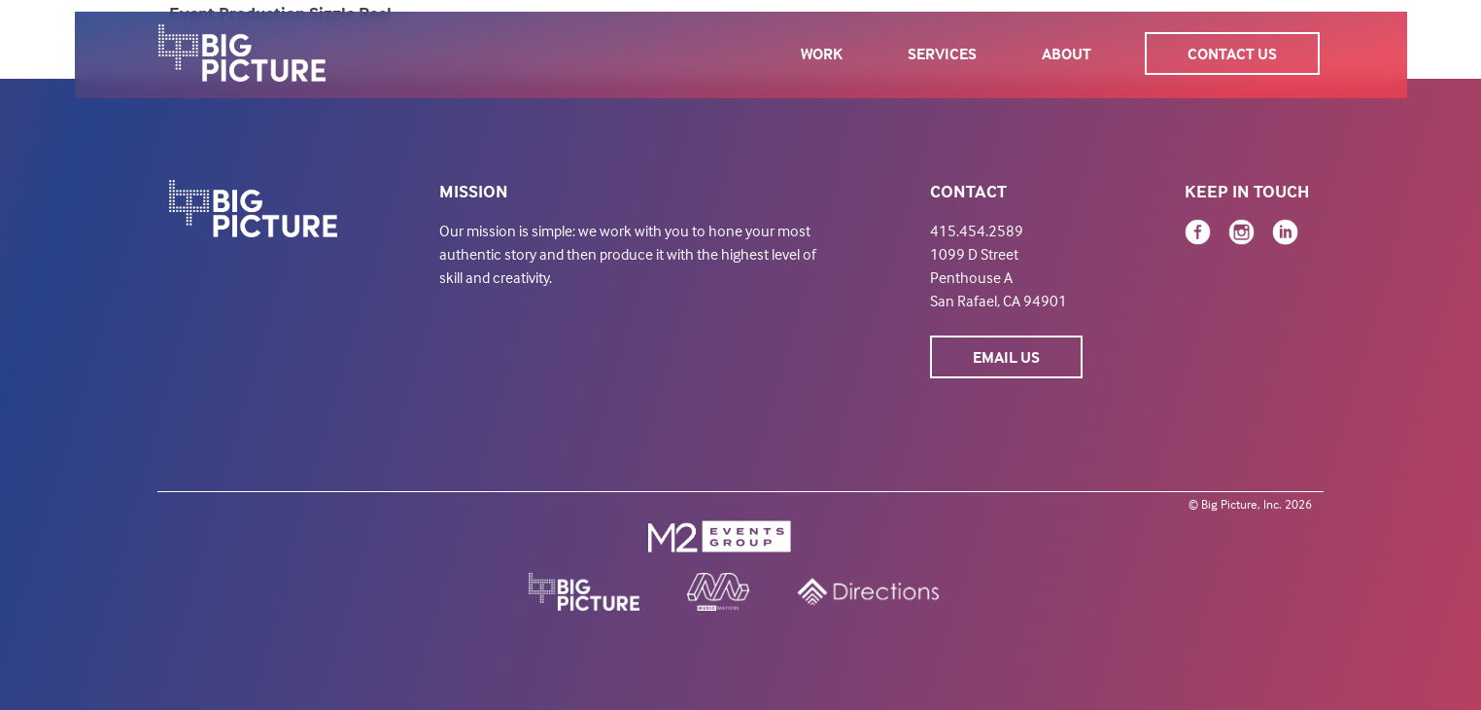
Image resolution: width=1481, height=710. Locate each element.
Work (822, 53)
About (1066, 53)
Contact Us (1232, 53)
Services (942, 53)
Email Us (1006, 357)
